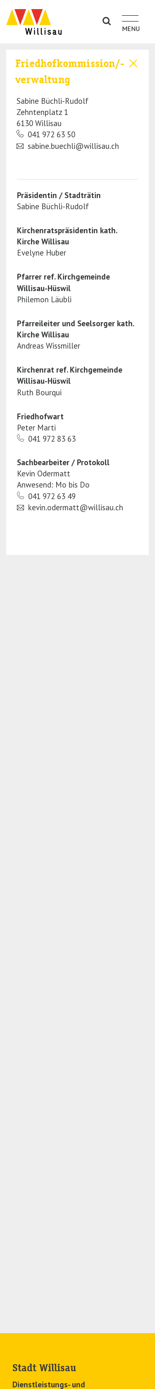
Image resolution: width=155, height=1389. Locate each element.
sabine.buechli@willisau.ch (68, 146)
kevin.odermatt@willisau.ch (70, 507)
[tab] (77, 104)
